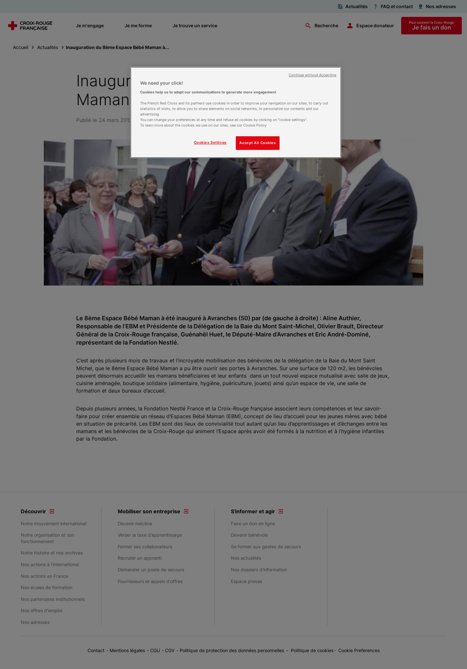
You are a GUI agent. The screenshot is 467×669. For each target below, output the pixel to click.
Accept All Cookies (257, 142)
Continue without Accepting (312, 75)
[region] (235, 112)
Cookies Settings (210, 142)
